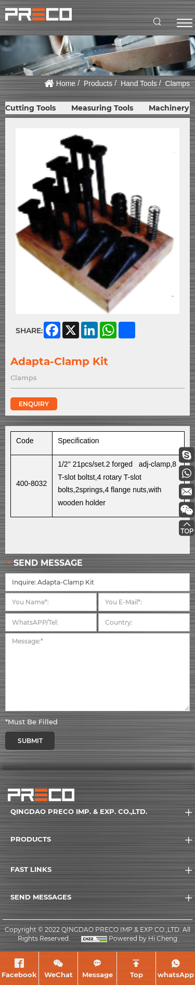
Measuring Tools (102, 108)
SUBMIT (30, 741)
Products (98, 83)
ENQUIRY (34, 404)
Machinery (169, 108)
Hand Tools (139, 83)
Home (65, 83)
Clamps (177, 83)
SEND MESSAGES (40, 897)
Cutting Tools (30, 108)
